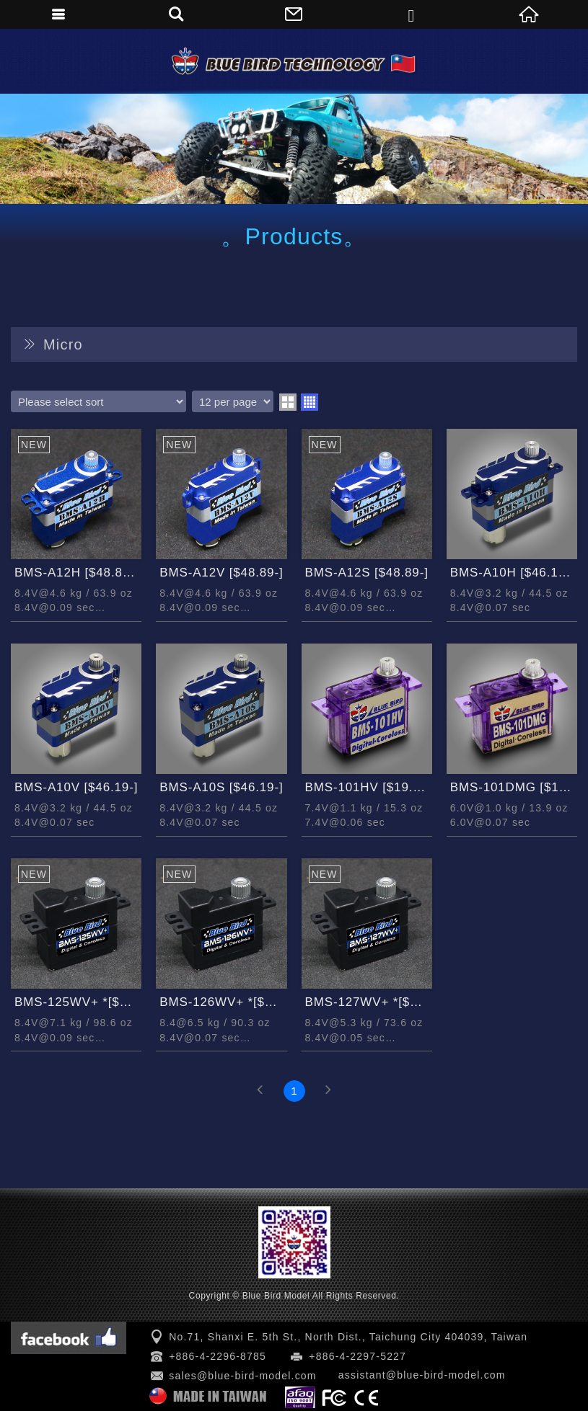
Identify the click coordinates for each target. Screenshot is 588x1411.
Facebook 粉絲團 (68, 1338)
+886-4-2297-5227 (357, 1356)
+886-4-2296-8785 (217, 1356)
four (309, 402)
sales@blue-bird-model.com (243, 1375)
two (288, 402)
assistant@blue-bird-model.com (422, 1375)
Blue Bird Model (294, 61)
